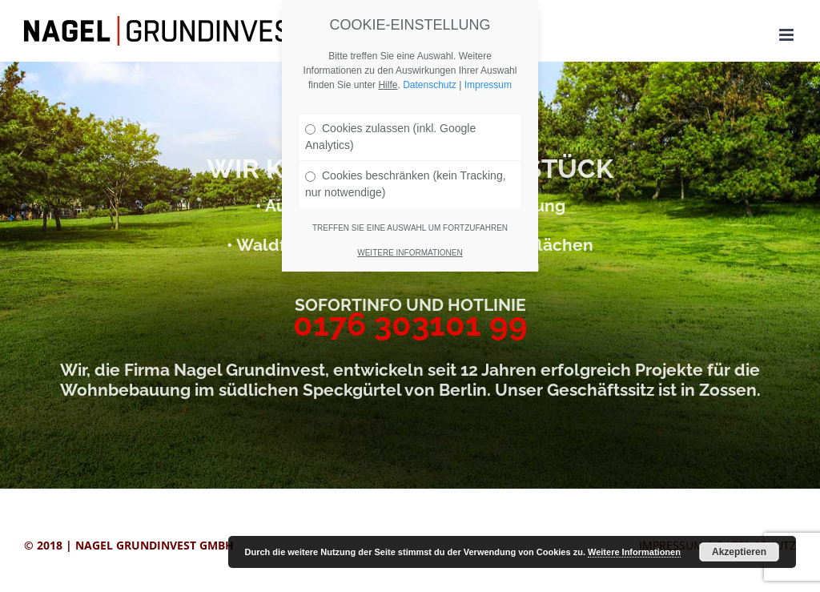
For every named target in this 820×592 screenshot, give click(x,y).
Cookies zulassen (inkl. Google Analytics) (390, 136)
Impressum (488, 85)
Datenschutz (429, 85)
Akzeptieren (739, 552)
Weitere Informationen (634, 552)
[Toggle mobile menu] (787, 34)
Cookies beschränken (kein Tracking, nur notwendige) (405, 184)
